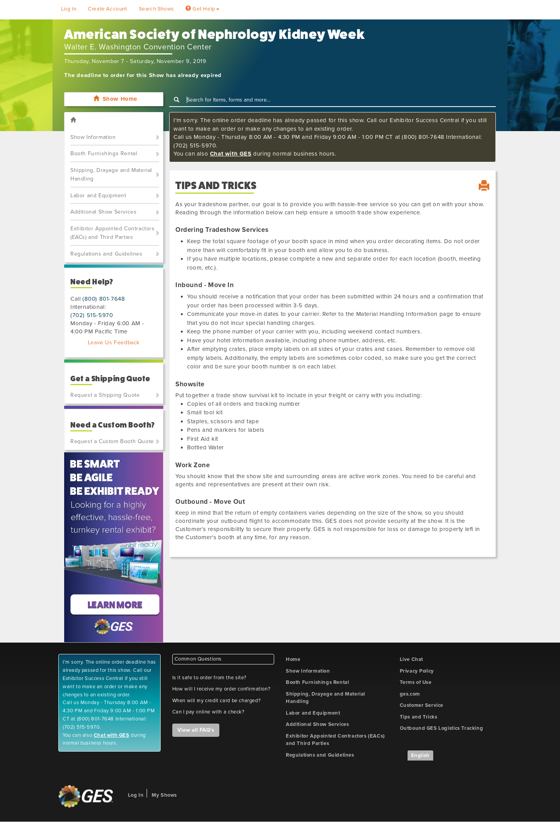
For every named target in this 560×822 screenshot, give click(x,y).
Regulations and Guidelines (106, 254)
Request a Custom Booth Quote (112, 441)
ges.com (410, 694)
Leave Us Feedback (114, 342)
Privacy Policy (417, 671)
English (420, 755)
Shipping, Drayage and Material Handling (111, 174)
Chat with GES (231, 153)
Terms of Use (416, 682)
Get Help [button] (202, 9)
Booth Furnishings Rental (103, 153)
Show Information (93, 137)
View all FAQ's (195, 730)
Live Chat (411, 659)
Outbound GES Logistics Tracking (441, 728)
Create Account (107, 9)
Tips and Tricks (419, 717)
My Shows (164, 795)
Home (293, 659)
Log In (69, 9)
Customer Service (422, 705)
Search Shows (156, 9)
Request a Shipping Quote (105, 395)
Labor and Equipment (98, 195)
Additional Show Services (103, 212)
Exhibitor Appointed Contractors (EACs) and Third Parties (112, 233)
